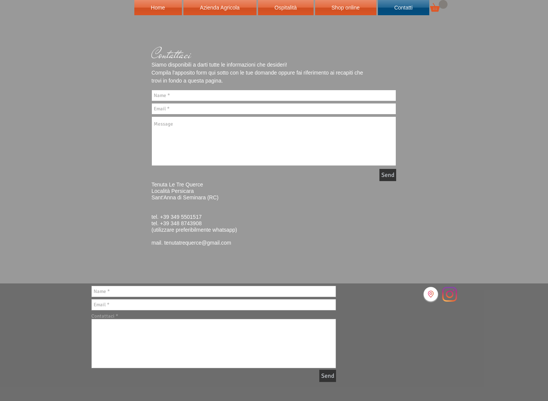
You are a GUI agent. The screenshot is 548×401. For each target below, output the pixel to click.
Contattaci (103, 316)
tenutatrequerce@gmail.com (197, 243)
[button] (439, 6)
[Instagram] (449, 294)
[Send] (387, 175)
